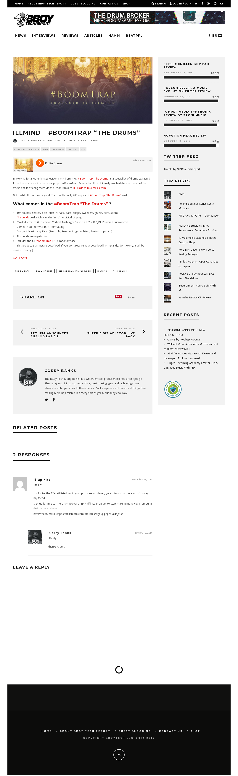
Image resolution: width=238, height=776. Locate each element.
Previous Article (43, 329)
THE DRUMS (120, 271)
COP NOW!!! (20, 258)
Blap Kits (42, 480)
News (20, 35)
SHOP (126, 3)
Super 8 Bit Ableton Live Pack (111, 335)
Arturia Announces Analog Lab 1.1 (49, 335)
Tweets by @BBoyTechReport (182, 169)
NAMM (114, 35)
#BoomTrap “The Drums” (93, 179)
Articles (93, 35)
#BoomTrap (22, 271)
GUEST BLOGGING (83, 3)
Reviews (70, 35)
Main (181, 193)
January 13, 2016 (143, 533)
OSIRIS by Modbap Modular (184, 339)
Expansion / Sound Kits (26, 149)
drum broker (44, 271)
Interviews (44, 35)
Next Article (125, 329)
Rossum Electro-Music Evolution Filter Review (187, 89)
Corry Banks (27, 140)
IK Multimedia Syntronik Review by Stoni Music (187, 113)
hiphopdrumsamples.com (75, 271)
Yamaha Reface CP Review (194, 297)
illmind (102, 271)
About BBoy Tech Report (47, 3)
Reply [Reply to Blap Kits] (38, 485)
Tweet (131, 298)
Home (19, 3)
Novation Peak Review (185, 135)
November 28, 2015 (142, 480)
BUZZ (215, 35)
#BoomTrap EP (45, 241)
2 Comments (58, 149)
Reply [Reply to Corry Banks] (53, 538)
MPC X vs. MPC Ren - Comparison (198, 215)
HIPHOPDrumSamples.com (89, 188)
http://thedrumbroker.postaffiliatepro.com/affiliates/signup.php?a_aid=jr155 (78, 514)
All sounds (23, 218)
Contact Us (109, 3)
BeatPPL (134, 35)
